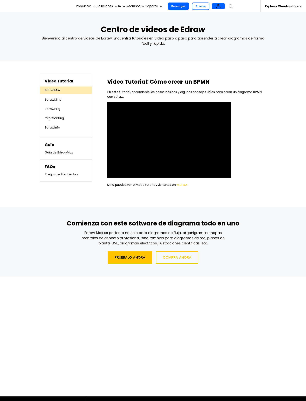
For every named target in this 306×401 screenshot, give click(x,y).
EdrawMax (52, 90)
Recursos (147, 6)
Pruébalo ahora (130, 257)
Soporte (172, 6)
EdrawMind (53, 99)
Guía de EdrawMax (59, 152)
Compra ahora (177, 257)
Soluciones (106, 6)
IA (127, 6)
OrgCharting (54, 118)
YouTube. (183, 185)
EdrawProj (52, 109)
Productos (78, 6)
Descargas (199, 6)
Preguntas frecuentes (61, 174)
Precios (221, 6)
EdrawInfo (52, 127)
